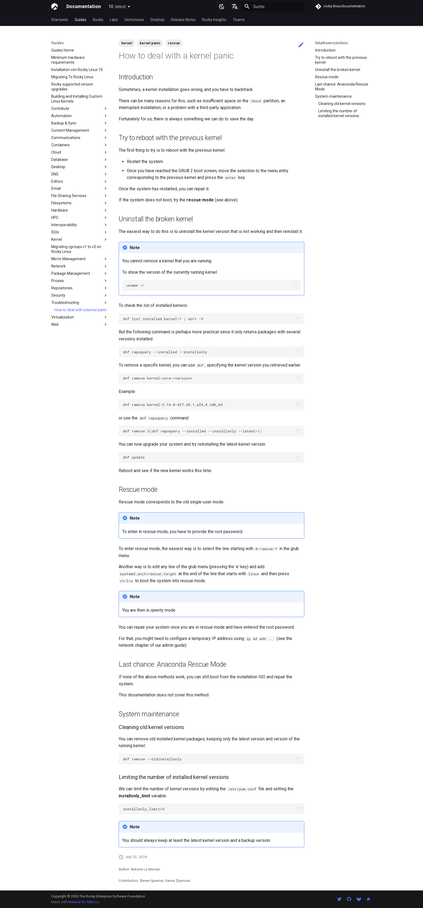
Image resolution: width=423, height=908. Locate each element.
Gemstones (134, 20)
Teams (239, 20)
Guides (80, 20)
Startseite (59, 20)
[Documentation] (54, 6)
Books (98, 20)
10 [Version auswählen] (117, 6)
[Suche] (272, 6)
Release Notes (183, 20)
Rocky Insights (214, 20)
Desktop (158, 20)
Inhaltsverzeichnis (331, 43)
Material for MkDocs (84, 902)
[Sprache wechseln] (234, 6)
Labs (114, 20)
